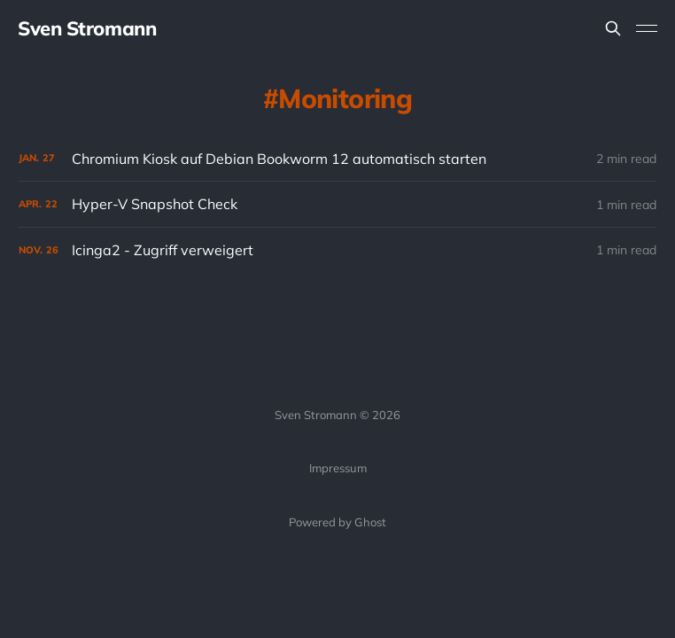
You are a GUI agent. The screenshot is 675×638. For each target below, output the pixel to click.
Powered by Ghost (337, 522)
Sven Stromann (87, 28)
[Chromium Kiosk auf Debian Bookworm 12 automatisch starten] (337, 159)
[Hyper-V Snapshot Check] (337, 204)
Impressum (338, 468)
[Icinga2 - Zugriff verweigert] (337, 250)
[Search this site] (613, 28)
